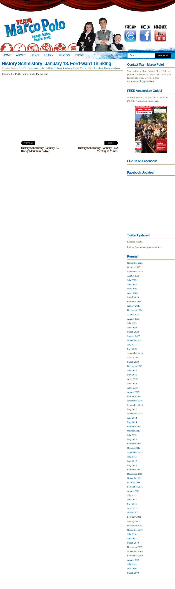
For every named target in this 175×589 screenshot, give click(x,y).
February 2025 (134, 301)
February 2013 (134, 443)
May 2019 (132, 374)
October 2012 (133, 448)
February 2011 (134, 516)
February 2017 (134, 396)
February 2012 (134, 469)
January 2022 (133, 336)
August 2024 (133, 314)
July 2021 (131, 344)
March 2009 (133, 572)
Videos (64, 55)
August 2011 (133, 491)
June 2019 (132, 370)
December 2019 (134, 366)
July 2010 (131, 534)
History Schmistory (64, 68)
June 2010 (132, 538)
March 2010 (133, 542)
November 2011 (134, 478)
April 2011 (132, 508)
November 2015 (135, 413)
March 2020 (133, 361)
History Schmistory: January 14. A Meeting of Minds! (98, 147)
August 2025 (133, 275)
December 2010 (134, 525)
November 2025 (135, 262)
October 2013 (133, 430)
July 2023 (131, 323)
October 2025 (133, 267)
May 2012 (132, 465)
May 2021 (132, 349)
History (51, 68)
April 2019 (132, 379)
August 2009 (133, 560)
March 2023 (133, 331)
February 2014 (134, 426)
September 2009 (135, 555)
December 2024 (134, 310)
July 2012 (131, 456)
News (35, 55)
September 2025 (135, 271)
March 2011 (133, 512)
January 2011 (133, 521)
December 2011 (134, 473)
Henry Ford (98, 68)
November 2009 (135, 551)
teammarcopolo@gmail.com (140, 81)
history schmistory (112, 68)
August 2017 (133, 392)
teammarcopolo (37, 68)
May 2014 (132, 422)
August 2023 (133, 318)
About (21, 55)
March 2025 (133, 297)
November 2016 (135, 400)
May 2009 (132, 568)
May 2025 (132, 288)
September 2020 (135, 353)
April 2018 (132, 387)
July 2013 (131, 435)
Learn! (49, 55)
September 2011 (135, 486)
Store (79, 55)
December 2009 (134, 547)
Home (7, 55)
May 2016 (132, 409)
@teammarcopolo (143, 247)
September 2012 (135, 452)
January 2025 (133, 305)
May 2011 (132, 504)
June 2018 (132, 383)
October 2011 (133, 482)
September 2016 (135, 405)
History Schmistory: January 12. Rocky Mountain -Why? (40, 147)
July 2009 (131, 564)
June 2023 (132, 327)
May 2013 (132, 439)
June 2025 (132, 284)
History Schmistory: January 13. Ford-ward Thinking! (57, 63)
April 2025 (132, 293)
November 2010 (135, 530)
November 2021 (135, 340)
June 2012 (132, 461)
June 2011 (132, 499)
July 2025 (131, 280)
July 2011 (131, 495)
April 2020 (132, 357)
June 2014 (132, 417)
